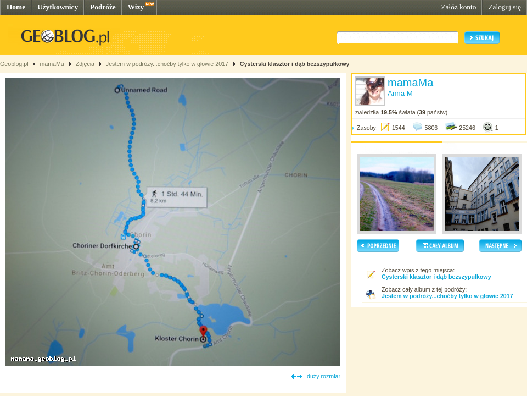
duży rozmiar (323, 376)
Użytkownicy (57, 7)
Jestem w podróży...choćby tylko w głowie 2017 (167, 64)
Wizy (136, 7)
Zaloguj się (504, 7)
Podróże (103, 7)
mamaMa (52, 64)
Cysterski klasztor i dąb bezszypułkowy (295, 64)
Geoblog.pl (14, 64)
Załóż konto (458, 7)
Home (16, 7)
